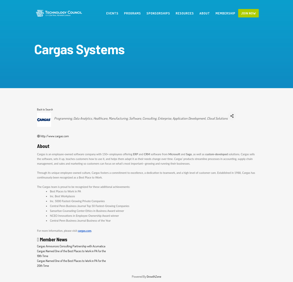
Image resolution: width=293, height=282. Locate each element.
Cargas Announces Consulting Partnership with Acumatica (71, 246)
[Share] (232, 116)
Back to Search (45, 109)
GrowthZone (154, 276)
